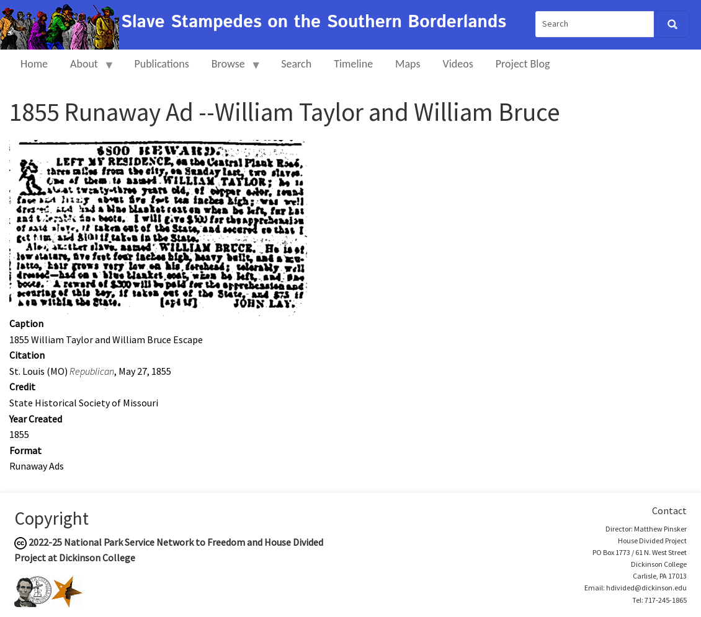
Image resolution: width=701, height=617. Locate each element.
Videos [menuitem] (458, 64)
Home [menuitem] (34, 64)
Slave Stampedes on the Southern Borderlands (313, 22)
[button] (158, 227)
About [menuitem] (87, 69)
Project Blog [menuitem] (523, 64)
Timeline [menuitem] (353, 64)
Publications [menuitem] (161, 64)
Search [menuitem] (296, 64)
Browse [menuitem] (231, 69)
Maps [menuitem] (407, 64)
